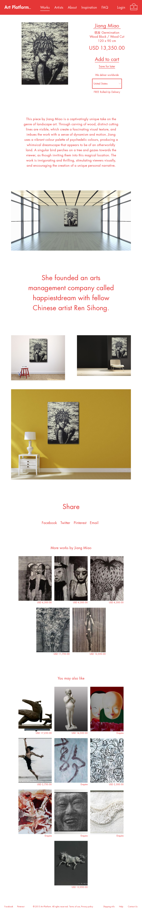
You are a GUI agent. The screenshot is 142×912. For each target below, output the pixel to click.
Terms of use (74, 907)
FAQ (105, 7)
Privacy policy (87, 907)
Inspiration (89, 7)
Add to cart (107, 59)
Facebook (49, 523)
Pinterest (80, 523)
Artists (58, 7)
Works (45, 7)
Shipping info (109, 907)
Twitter (65, 523)
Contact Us (133, 907)
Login (121, 7)
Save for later (107, 66)
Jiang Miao (107, 25)
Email (94, 523)
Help (121, 907)
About (72, 7)
